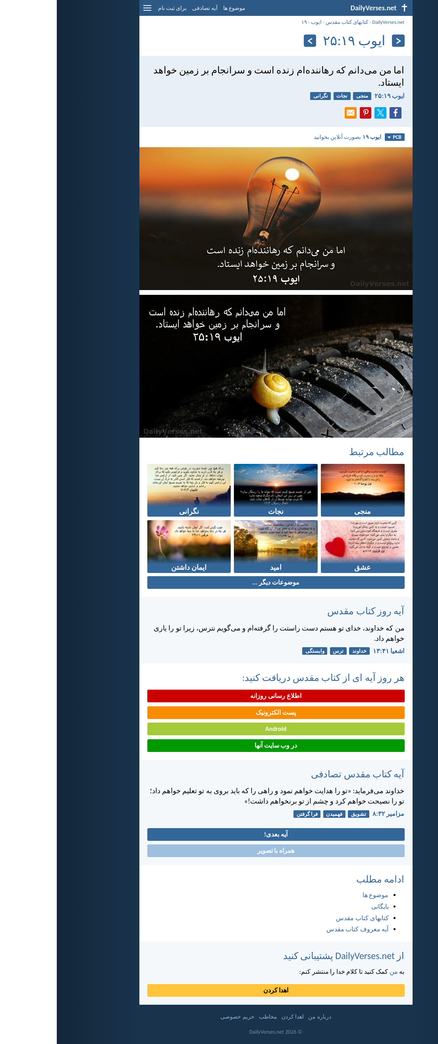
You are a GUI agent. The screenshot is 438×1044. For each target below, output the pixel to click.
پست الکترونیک (219, 712)
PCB (337, 137)
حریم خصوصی (180, 1016)
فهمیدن (277, 814)
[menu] (90, 11)
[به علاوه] (253, 41)
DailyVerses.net (331, 22)
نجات (285, 96)
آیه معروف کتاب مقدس (301, 929)
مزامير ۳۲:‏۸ (331, 813)
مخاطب (211, 1016)
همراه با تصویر (219, 850)
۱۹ (247, 22)
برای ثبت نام (115, 8)
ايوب (259, 22)
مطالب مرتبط (319, 452)
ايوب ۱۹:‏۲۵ (332, 96)
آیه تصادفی (148, 8)
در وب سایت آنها (219, 745)
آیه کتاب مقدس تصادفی (300, 774)
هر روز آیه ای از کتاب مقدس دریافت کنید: (266, 677)
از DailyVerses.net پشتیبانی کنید (287, 955)
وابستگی (258, 651)
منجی (305, 96)
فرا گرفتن (250, 814)
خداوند (302, 651)
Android (219, 729)
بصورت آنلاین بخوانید (290, 136)
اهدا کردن (219, 990)
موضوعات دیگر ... (218, 582)
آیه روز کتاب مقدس (308, 611)
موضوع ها (177, 8)
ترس (281, 651)
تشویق (301, 814)
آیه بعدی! (219, 834)
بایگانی (323, 906)
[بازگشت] (341, 41)
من (337, 971)
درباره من (262, 1016)
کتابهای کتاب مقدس (290, 22)
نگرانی (264, 96)
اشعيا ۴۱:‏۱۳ (331, 651)
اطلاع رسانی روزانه (218, 696)
